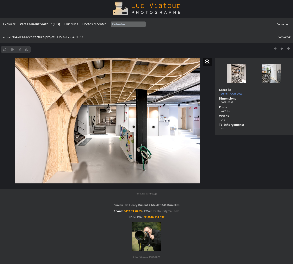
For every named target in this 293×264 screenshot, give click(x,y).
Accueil (7, 37)
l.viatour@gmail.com (166, 211)
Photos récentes (94, 24)
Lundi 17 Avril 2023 (231, 93)
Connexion (283, 24)
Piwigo (153, 193)
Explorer (9, 24)
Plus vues (71, 24)
